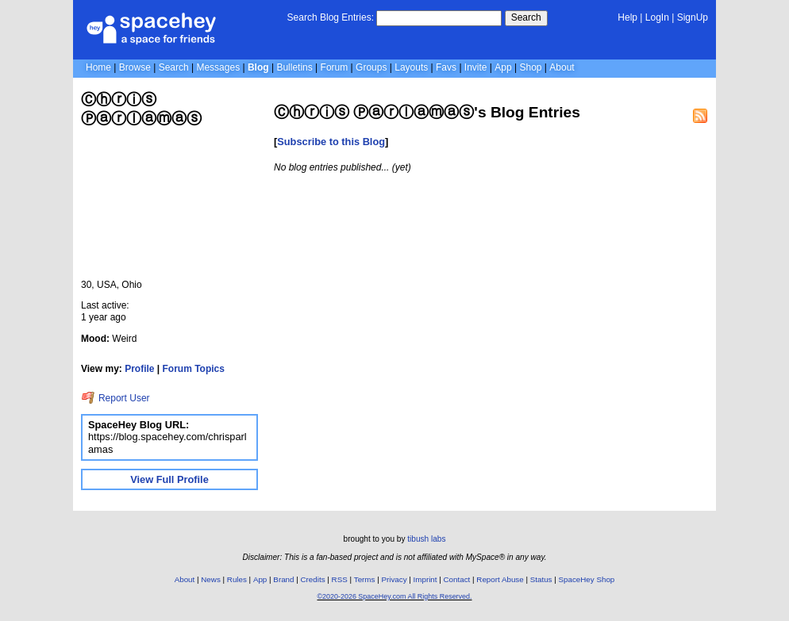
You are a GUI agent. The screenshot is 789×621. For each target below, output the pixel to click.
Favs (446, 67)
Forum (334, 67)
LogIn (657, 17)
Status (541, 579)
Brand (283, 579)
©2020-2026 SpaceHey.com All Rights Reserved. (394, 596)
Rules (237, 579)
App (503, 67)
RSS (340, 579)
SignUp (692, 17)
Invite (475, 67)
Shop (530, 67)
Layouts (411, 67)
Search (526, 17)
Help (627, 17)
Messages (218, 67)
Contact (457, 579)
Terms (364, 579)
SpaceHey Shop (587, 579)
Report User (115, 398)
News (211, 579)
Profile (139, 368)
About (561, 67)
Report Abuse (499, 579)
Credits (313, 579)
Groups (371, 67)
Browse (135, 67)
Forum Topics (194, 368)
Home (98, 67)
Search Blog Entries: (330, 17)
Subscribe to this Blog (331, 142)
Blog (258, 67)
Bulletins (294, 67)
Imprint (425, 579)
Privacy (393, 579)
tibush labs (426, 539)
